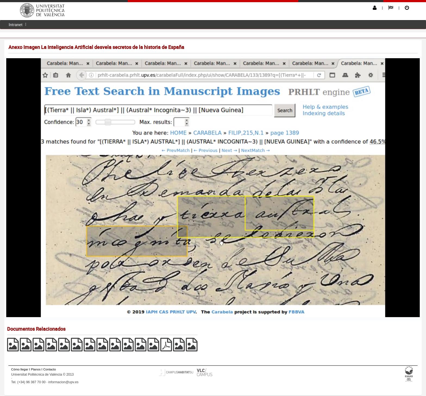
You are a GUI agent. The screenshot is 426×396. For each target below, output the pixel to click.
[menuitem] (16, 24)
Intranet (16, 24)
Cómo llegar (19, 369)
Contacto (49, 369)
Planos (36, 369)
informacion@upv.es (63, 382)
